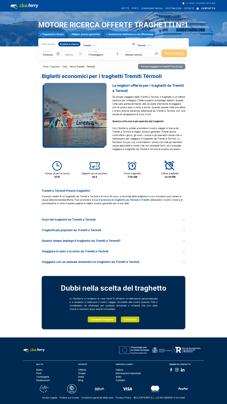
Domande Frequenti (102, 319)
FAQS (192, 3)
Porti (135, 8)
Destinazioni (174, 8)
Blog (80, 380)
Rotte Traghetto (51, 66)
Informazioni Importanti (128, 373)
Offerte (189, 8)
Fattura (119, 369)
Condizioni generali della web (97, 397)
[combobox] (185, 3)
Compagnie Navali (152, 8)
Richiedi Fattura (205, 3)
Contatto (208, 8)
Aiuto (118, 376)
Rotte (126, 8)
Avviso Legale (49, 397)
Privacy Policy (123, 397)
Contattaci (130, 319)
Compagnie (42, 376)
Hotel (81, 376)
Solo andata (48, 44)
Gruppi (82, 373)
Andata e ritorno (69, 44)
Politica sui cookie (69, 397)
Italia (64, 66)
